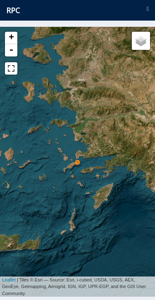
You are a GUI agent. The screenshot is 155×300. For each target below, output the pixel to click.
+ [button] (11, 38)
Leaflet (9, 276)
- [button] (11, 50)
